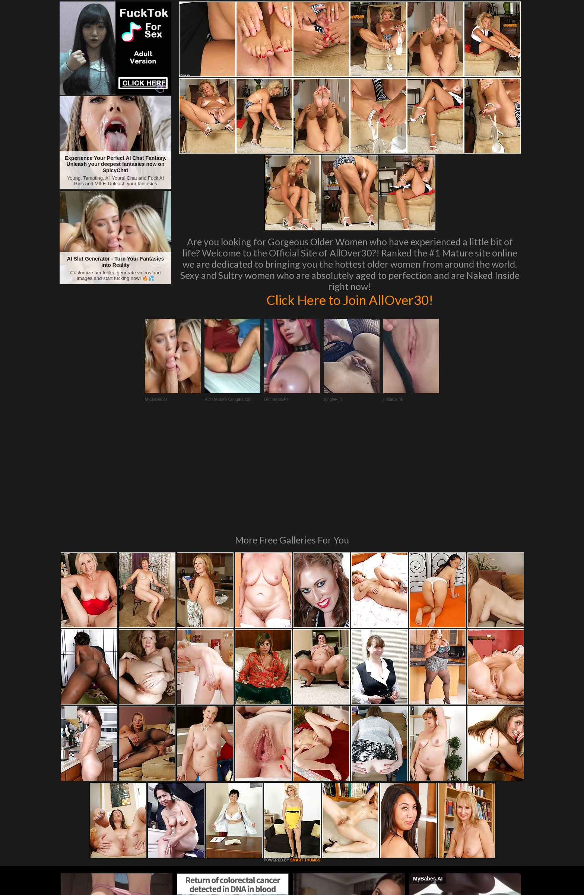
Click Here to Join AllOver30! (349, 300)
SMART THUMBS (305, 758)
